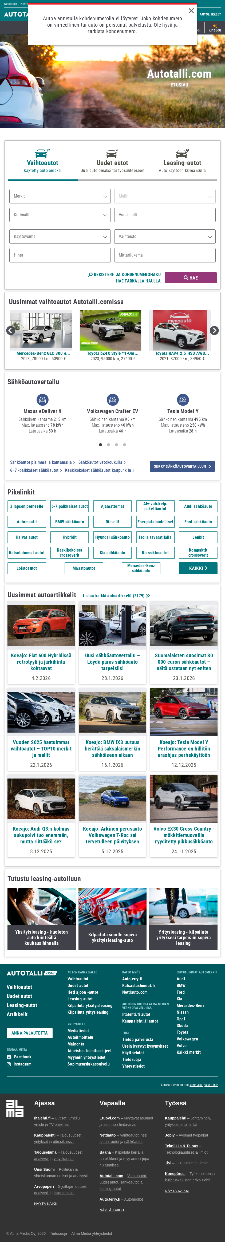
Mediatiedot (78, 1030)
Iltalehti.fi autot (136, 1014)
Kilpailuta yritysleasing (88, 1012)
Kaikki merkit (189, 1052)
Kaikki (198, 568)
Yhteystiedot (133, 1066)
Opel (181, 1018)
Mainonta (76, 1044)
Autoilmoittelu (80, 1037)
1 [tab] (100, 444)
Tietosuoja (131, 1059)
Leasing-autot (22, 1005)
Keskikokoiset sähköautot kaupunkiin (99, 470)
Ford (181, 992)
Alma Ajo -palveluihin (204, 1085)
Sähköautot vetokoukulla (102, 462)
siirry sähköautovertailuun (182, 466)
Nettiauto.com (135, 992)
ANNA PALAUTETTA (29, 1033)
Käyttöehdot (133, 1052)
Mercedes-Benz (190, 1005)
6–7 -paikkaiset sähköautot (36, 470)
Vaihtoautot (19, 987)
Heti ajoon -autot (83, 992)
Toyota (182, 1032)
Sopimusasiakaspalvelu (89, 1064)
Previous (10, 330)
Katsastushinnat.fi (138, 985)
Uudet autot (19, 996)
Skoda (182, 1025)
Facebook (22, 1056)
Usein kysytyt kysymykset (145, 1046)
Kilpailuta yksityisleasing (90, 1005)
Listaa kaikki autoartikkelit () (116, 595)
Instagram (22, 1064)
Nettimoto (27, 4)
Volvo (182, 1045)
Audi (181, 978)
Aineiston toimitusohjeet (90, 1050)
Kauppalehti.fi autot (140, 1021)
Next (214, 330)
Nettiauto (10, 4)
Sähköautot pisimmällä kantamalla (42, 462)
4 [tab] (124, 444)
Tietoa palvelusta (137, 1039)
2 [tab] (108, 444)
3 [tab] (116, 444)
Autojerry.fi (132, 978)
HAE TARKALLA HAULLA (138, 281)
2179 (138, 595)
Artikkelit (17, 1014)
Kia (180, 998)
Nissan (183, 1012)
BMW (181, 985)
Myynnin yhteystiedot (87, 1057)
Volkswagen (187, 1038)
